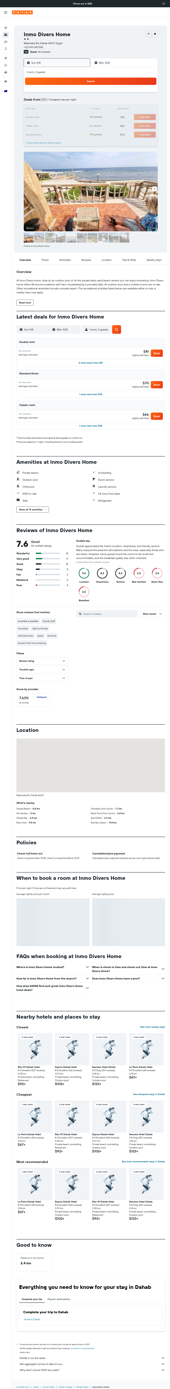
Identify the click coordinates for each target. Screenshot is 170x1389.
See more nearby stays (152, 1029)
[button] (163, 3)
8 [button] (71, 96)
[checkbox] (33, 702)
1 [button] (71, 88)
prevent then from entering (32, 645)
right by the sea (40, 630)
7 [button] (63, 96)
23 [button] (79, 112)
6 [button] (55, 96)
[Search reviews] (109, 616)
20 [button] (55, 112)
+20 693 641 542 (33, 41)
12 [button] (47, 104)
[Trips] (5, 76)
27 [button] (55, 120)
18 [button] (40, 112)
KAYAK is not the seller (92, 1360)
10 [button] (31, 104)
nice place (23, 630)
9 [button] (79, 96)
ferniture (51, 637)
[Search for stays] (5, 29)
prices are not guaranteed (82, 1350)
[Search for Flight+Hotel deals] (5, 43)
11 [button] (40, 104)
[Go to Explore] (5, 53)
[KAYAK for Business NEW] (5, 67)
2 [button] (79, 88)
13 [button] (55, 104)
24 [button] (31, 120)
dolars (40, 637)
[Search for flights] (5, 22)
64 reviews (44, 46)
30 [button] (79, 120)
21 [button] (63, 112)
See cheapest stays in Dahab (149, 1096)
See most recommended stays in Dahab (143, 1163)
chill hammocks (25, 637)
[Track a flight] (5, 60)
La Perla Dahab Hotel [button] (140, 1069)
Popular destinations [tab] (58, 1301)
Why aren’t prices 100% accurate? (92, 1372)
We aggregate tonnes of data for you (92, 1366)
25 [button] (39, 120)
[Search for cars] (5, 36)
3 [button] (32, 96)
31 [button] (32, 128)
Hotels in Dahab (32, 1321)
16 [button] (79, 104)
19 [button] (47, 112)
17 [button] (32, 112)
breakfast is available (28, 623)
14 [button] (63, 104)
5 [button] (47, 96)
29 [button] (71, 120)
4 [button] (40, 96)
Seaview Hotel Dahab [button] (104, 1069)
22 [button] (71, 112)
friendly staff (48, 623)
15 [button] (71, 104)
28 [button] (63, 120)
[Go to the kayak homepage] (22, 12)
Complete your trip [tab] (32, 1301)
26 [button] (47, 120)
